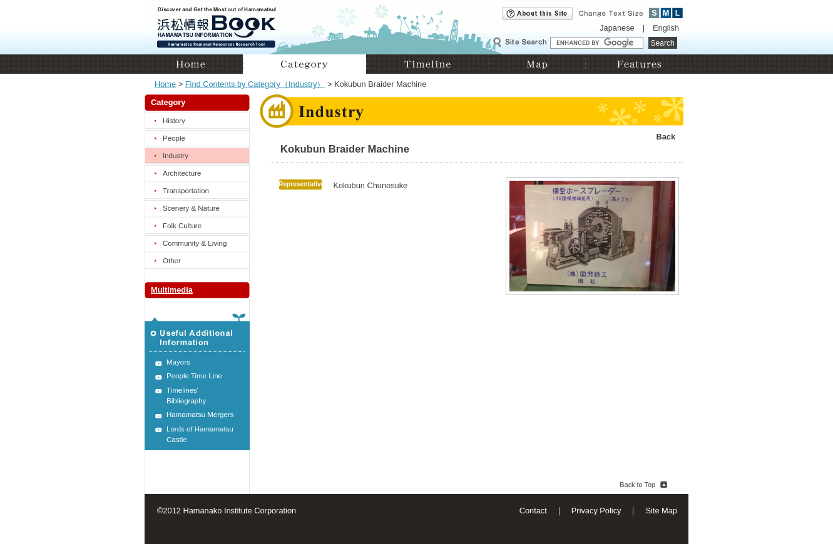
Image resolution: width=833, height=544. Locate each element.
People (174, 138)
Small (654, 13)
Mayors (178, 362)
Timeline (427, 64)
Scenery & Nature (191, 208)
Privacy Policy (596, 510)
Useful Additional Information (197, 332)
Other (172, 260)
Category (304, 64)
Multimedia (172, 290)
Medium (666, 13)
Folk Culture (182, 225)
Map (537, 64)
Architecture (182, 173)
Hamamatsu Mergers (200, 414)
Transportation (186, 190)
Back (665, 136)
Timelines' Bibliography (186, 395)
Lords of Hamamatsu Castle (199, 434)
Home (194, 64)
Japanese (617, 28)
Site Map (661, 510)
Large (677, 13)
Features (636, 64)
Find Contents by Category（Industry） (255, 84)
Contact (533, 510)
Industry (175, 155)
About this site (537, 13)
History (174, 120)
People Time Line (194, 376)
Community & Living (195, 243)
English (666, 28)
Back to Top (637, 484)
